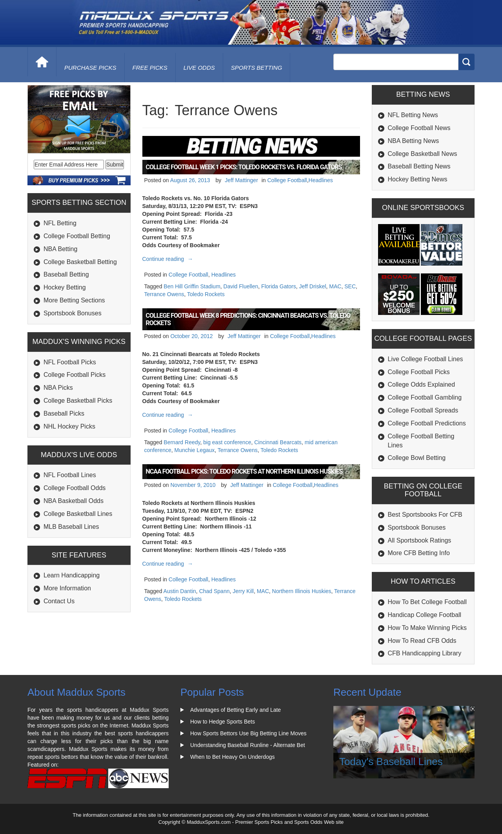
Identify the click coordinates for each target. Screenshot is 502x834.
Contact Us (59, 601)
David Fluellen (241, 286)
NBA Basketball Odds (74, 501)
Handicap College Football (425, 614)
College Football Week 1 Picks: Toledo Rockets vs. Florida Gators (244, 167)
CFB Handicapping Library (425, 653)
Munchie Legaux (195, 450)
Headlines (321, 180)
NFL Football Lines (70, 475)
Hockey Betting (65, 287)
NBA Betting (60, 249)
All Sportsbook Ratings (419, 540)
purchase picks (90, 67)
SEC (350, 286)
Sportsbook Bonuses (73, 313)
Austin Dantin (180, 591)
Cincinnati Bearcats (278, 442)
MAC (335, 286)
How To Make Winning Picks (427, 627)
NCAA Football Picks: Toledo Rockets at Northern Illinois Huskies (244, 471)
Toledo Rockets (206, 294)
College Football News (419, 128)
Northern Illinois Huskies (301, 591)
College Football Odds (74, 488)
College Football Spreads (423, 410)
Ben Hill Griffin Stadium (192, 286)
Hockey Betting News (417, 179)
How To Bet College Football (427, 602)
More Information (67, 588)
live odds (199, 67)
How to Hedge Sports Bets (222, 721)
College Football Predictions (427, 423)
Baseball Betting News (419, 166)
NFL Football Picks (70, 362)
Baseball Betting (66, 274)
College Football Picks (74, 374)
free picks (150, 67)
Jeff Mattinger (241, 180)
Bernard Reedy (182, 442)
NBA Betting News (413, 140)
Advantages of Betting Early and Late (235, 710)
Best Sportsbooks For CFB (425, 514)
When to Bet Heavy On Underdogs (232, 757)
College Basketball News (422, 153)
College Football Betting (77, 236)
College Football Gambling (425, 397)
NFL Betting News (413, 115)
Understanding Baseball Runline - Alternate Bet (247, 745)
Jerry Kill (243, 591)
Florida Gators (278, 286)
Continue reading (168, 259)
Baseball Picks (64, 413)
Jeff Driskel (312, 286)
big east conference (227, 442)
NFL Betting (60, 223)
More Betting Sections (74, 300)
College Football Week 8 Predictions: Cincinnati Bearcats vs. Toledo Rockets (248, 319)
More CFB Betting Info (419, 553)
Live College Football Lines (425, 359)
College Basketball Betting (80, 262)
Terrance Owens (164, 294)
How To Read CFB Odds (422, 640)
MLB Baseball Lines (71, 526)
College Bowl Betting (417, 457)
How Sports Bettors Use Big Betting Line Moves (248, 733)
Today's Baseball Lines (391, 761)
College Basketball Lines (78, 513)
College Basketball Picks (78, 400)
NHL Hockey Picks (69, 426)
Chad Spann (214, 591)
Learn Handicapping (72, 575)
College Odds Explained (421, 384)
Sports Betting (256, 67)
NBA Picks (58, 387)
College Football (287, 180)
